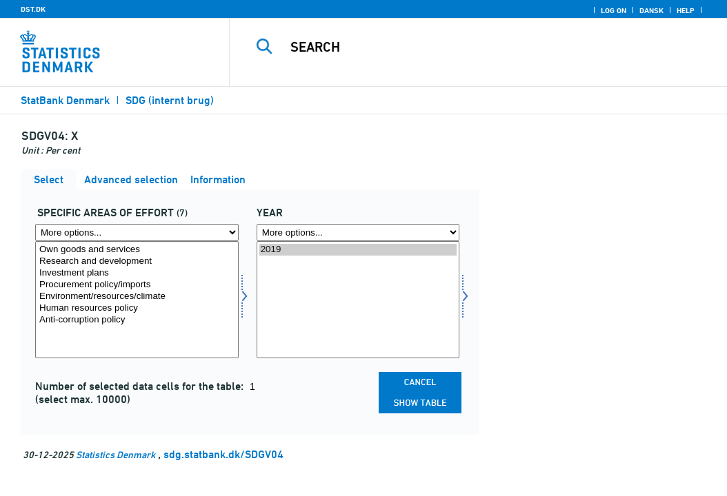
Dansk (651, 10)
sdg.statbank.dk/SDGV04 (223, 454)
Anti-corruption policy (137, 320)
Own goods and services (137, 250)
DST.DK (33, 9)
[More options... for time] (358, 232)
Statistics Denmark (115, 454)
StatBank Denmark (65, 100)
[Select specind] (137, 299)
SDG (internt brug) (170, 100)
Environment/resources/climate (137, 296)
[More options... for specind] (137, 232)
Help (686, 10)
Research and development (137, 261)
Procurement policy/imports (137, 285)
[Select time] (358, 299)
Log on (613, 10)
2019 (358, 250)
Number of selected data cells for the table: (140, 386)
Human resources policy (137, 308)
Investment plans (137, 273)
